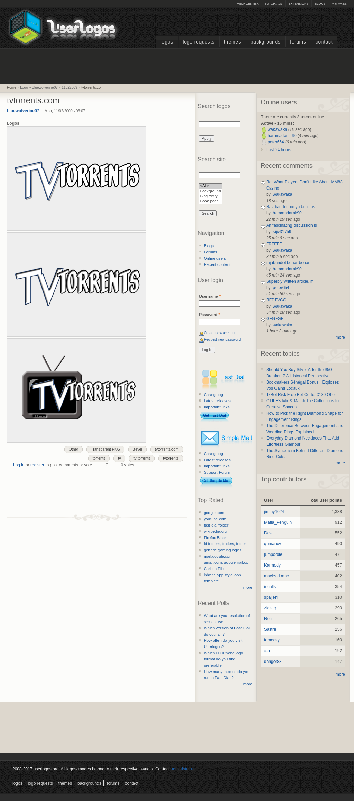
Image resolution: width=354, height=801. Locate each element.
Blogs (320, 4)
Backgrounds (266, 42)
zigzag (270, 608)
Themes (232, 42)
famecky (272, 640)
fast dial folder (216, 525)
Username (210, 296)
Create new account (219, 333)
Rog (268, 618)
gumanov (272, 543)
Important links (217, 407)
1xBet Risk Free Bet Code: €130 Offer (301, 394)
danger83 (273, 661)
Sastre (270, 629)
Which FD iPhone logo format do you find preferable (223, 659)
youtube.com (215, 519)
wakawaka (277, 129)
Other (73, 449)
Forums (298, 42)
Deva (269, 533)
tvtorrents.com (92, 87)
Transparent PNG (105, 449)
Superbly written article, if (289, 281)
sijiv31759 (282, 231)
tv (119, 458)
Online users (215, 258)
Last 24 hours (278, 149)
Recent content (217, 264)
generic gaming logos (222, 550)
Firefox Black (215, 537)
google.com (214, 513)
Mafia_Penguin (278, 522)
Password (209, 314)
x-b (267, 650)
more (247, 587)
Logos (166, 42)
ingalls (270, 586)
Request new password (222, 339)
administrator (183, 768)
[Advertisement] (177, 65)
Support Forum (217, 472)
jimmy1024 (274, 511)
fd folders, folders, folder (225, 544)
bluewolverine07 (23, 110)
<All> (210, 186)
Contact (324, 42)
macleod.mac (276, 575)
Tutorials (273, 4)
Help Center (248, 4)
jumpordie (273, 554)
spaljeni (271, 597)
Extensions (298, 4)
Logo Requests (198, 42)
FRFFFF (274, 244)
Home (11, 87)
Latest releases (217, 401)
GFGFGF (274, 318)
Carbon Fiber (215, 569)
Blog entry (210, 196)
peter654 (276, 141)
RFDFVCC (276, 300)
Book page (210, 201)
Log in (19, 465)
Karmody (272, 565)
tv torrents (141, 458)
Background (210, 191)
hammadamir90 (282, 135)
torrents (99, 458)
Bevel (137, 449)
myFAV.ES (339, 4)
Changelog (213, 395)
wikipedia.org (215, 531)
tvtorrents (170, 458)
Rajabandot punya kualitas (290, 206)
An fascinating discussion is (291, 225)
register (37, 465)
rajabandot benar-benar (287, 262)
